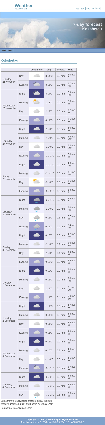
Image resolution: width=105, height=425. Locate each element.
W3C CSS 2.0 (77, 422)
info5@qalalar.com (22, 408)
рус (82, 8)
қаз (77, 9)
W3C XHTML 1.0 (61, 422)
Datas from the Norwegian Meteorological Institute (26, 401)
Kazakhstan (21, 8)
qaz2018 (96, 8)
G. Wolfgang (45, 422)
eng (88, 8)
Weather (24, 5)
